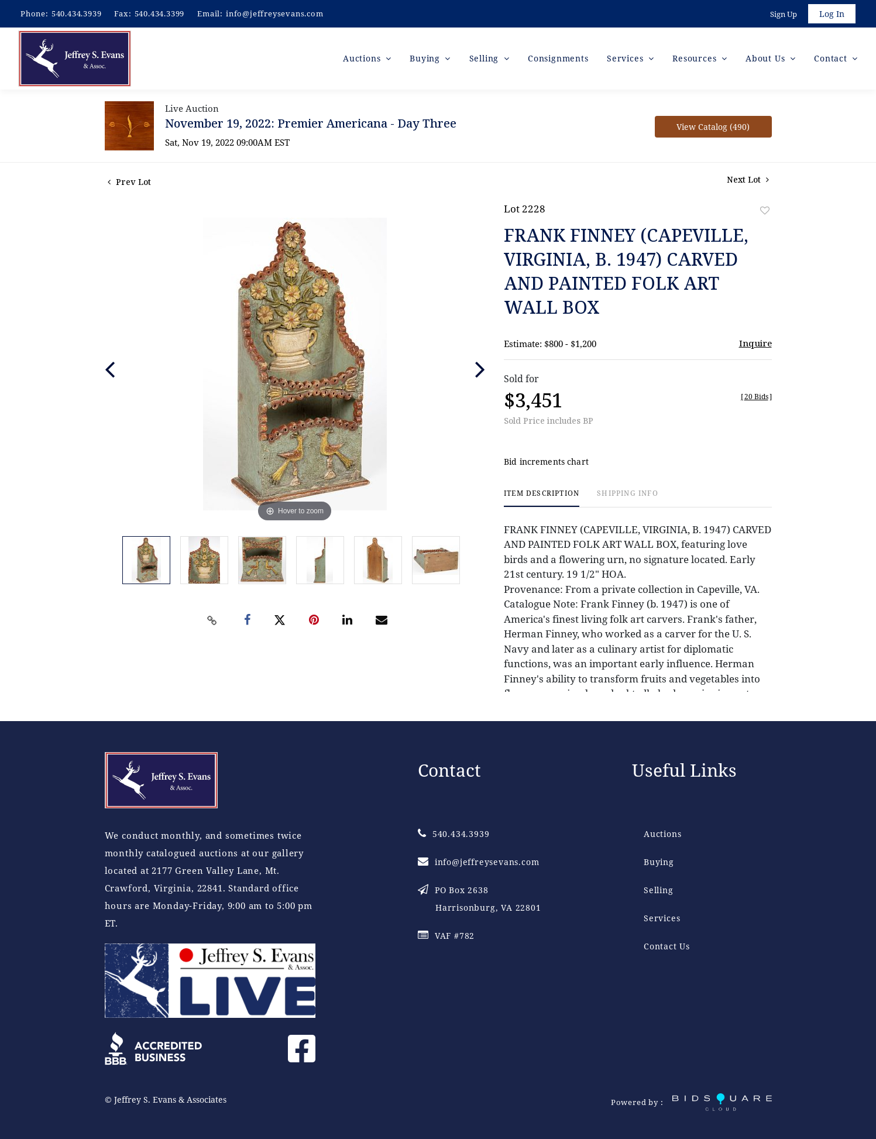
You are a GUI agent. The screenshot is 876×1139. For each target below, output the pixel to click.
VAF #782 (446, 935)
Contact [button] (832, 58)
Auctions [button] (363, 58)
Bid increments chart (546, 462)
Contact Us (667, 946)
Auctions (662, 833)
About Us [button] (767, 58)
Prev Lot (129, 181)
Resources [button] (695, 58)
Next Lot (748, 179)
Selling (659, 890)
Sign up (783, 14)
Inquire (755, 343)
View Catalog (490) (713, 126)
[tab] (541, 498)
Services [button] (626, 58)
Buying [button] (426, 58)
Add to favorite (765, 210)
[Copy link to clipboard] (212, 620)
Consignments (558, 58)
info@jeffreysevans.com (275, 13)
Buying (659, 861)
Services (662, 918)
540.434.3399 (160, 13)
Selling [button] (485, 58)
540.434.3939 (76, 13)
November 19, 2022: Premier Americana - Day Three (310, 123)
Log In (831, 13)
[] (756, 397)
